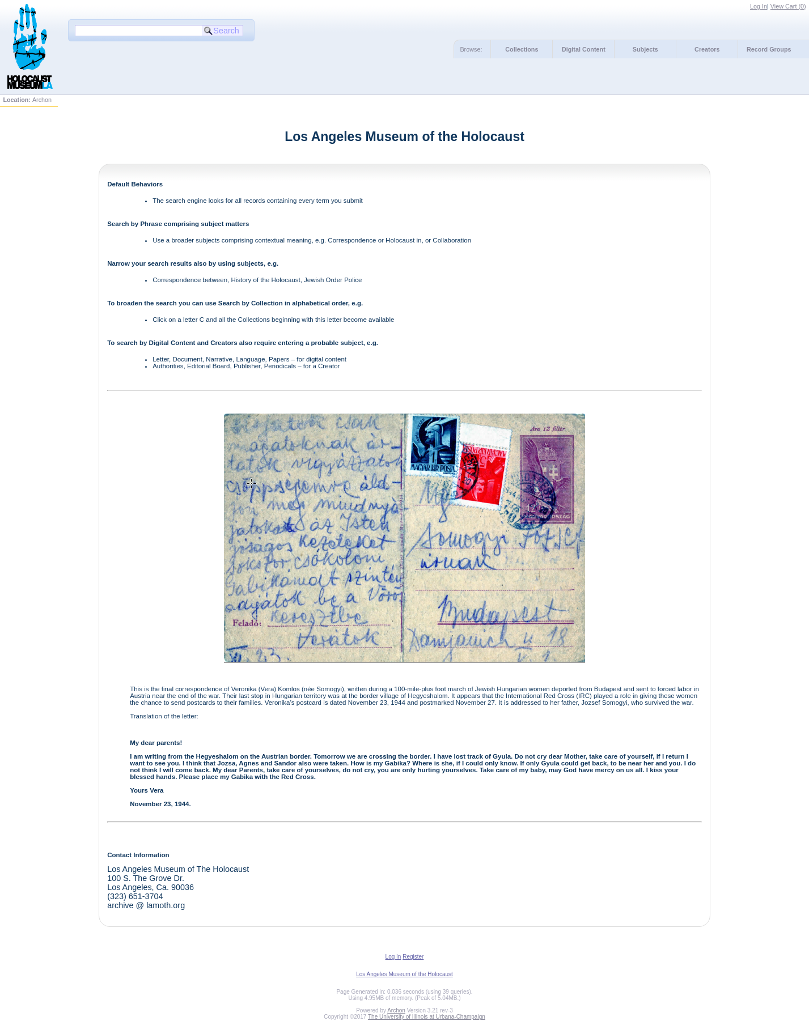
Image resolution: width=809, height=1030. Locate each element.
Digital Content (583, 49)
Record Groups (769, 49)
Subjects (645, 49)
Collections (521, 49)
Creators (706, 49)
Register (413, 957)
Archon (396, 1010)
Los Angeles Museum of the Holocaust (404, 974)
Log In (758, 6)
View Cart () (788, 6)
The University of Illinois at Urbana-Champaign (426, 1017)
